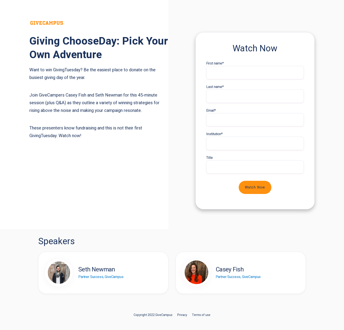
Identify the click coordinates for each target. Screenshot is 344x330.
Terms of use (201, 315)
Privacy (182, 315)
